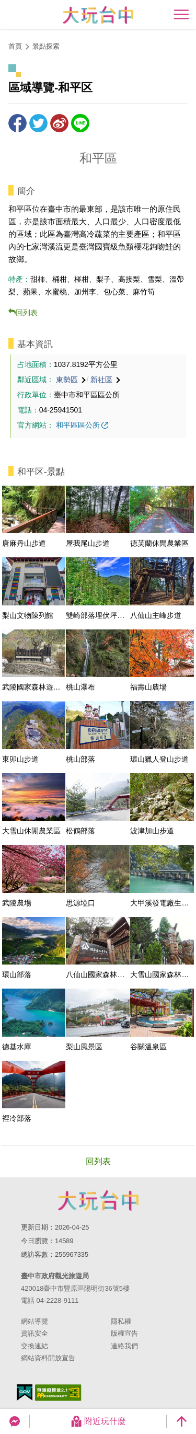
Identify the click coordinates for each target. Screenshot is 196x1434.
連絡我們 (124, 1346)
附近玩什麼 (98, 1421)
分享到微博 (59, 123)
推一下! (38, 123)
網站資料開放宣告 (48, 1358)
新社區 (101, 379)
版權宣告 (124, 1333)
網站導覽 (34, 1321)
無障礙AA (58, 1392)
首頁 (15, 46)
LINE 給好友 (80, 123)
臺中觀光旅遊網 (98, 15)
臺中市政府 (98, 1200)
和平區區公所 (78, 425)
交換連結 (34, 1346)
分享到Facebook (17, 123)
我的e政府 (24, 1392)
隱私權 (121, 1321)
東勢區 (67, 379)
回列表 (27, 312)
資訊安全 (34, 1333)
